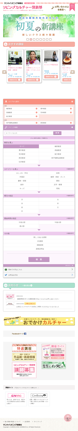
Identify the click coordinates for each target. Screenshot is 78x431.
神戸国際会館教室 (12, 123)
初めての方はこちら (15, 269)
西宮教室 (43, 123)
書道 (58, 180)
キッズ (22, 188)
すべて (22, 146)
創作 (22, 184)
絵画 (58, 173)
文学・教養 (58, 184)
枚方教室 (9, 116)
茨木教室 (43, 112)
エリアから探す (13, 101)
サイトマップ (38, 422)
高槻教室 (9, 112)
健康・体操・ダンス (58, 177)
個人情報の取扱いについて (13, 422)
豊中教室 (43, 108)
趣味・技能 (22, 180)
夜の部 (22, 226)
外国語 (22, 177)
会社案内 (27, 422)
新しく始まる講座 (40, 237)
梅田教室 (9, 108)
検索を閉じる (68, 265)
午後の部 (58, 222)
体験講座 (40, 245)
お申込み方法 (13, 275)
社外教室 (22, 162)
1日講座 (40, 241)
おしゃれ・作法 (22, 173)
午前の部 (22, 222)
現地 (58, 188)
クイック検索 (13, 127)
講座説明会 (40, 249)
